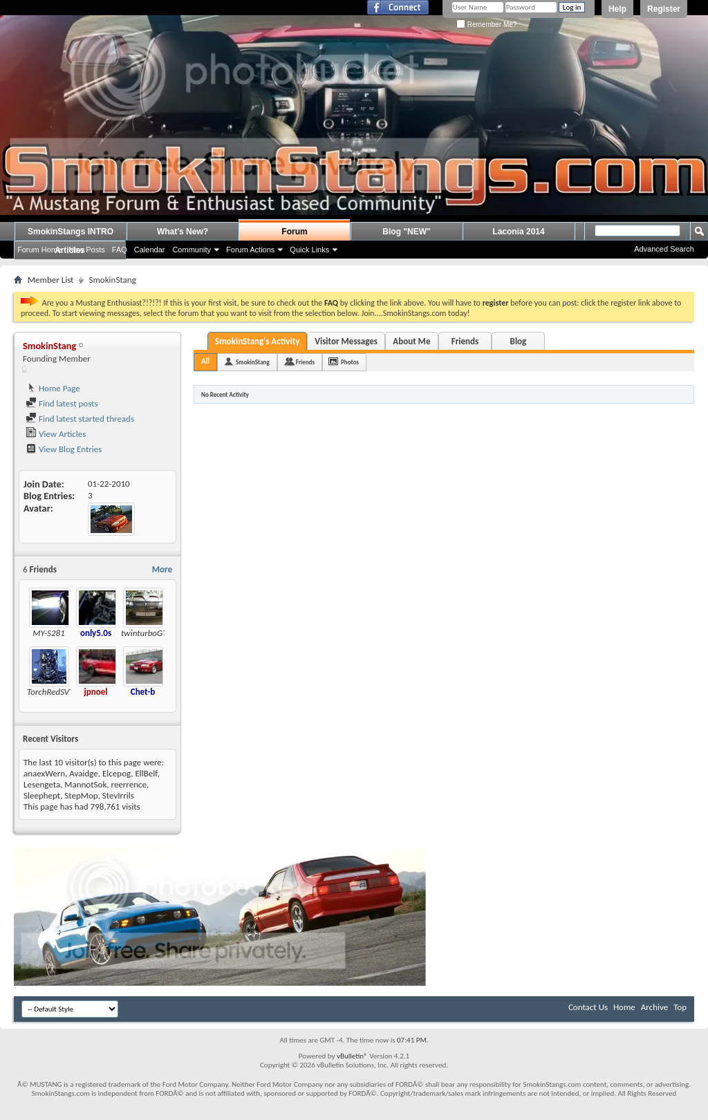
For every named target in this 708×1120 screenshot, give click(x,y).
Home (624, 1007)
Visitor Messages (346, 341)
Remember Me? (486, 24)
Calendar (149, 249)
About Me (411, 341)
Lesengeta (42, 784)
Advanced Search (664, 249)
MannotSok (85, 784)
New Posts (86, 249)
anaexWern (44, 773)
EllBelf (146, 773)
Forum (294, 231)
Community (191, 249)
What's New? (182, 231)
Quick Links (309, 249)
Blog (518, 341)
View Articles (56, 434)
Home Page (53, 388)
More (162, 569)
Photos (350, 362)
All (205, 361)
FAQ (119, 249)
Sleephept (42, 795)
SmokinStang (253, 362)
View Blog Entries (64, 449)
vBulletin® (352, 1056)
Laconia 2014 (518, 231)
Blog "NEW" (406, 231)
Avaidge (83, 773)
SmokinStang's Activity (257, 341)
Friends (464, 341)
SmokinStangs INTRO (70, 231)
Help (617, 9)
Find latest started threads (80, 418)
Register (663, 9)
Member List (50, 279)
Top (680, 1007)
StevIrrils (118, 795)
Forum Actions (250, 249)
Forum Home (39, 249)
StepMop (80, 795)
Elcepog (116, 773)
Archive (654, 1007)
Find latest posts (62, 403)
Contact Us (588, 1007)
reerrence (129, 784)
